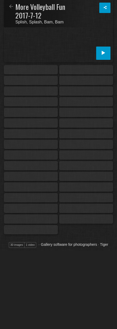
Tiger (104, 244)
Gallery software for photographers (69, 244)
